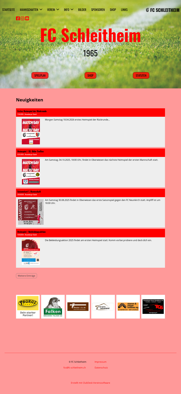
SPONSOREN (98, 9)
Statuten (141, 75)
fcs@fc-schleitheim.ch (74, 367)
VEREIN (53, 9)
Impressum (101, 361)
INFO (68, 9)
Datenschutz (101, 367)
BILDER (82, 9)
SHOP (113, 9)
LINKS (124, 9)
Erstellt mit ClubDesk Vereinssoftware (90, 382)
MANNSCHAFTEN (31, 9)
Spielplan (40, 75)
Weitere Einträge (26, 275)
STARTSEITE (8, 9)
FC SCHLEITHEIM (165, 10)
